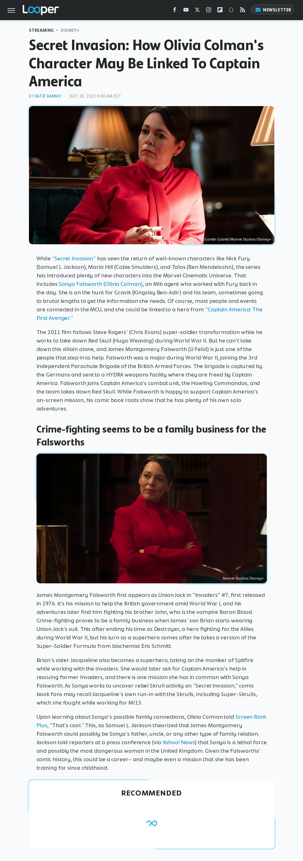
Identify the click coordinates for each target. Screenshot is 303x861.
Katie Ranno (48, 96)
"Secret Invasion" (74, 258)
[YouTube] (186, 11)
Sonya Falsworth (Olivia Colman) (101, 284)
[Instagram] (208, 11)
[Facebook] (174, 11)
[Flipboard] (220, 11)
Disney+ (70, 30)
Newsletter (273, 10)
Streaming (41, 30)
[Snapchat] (231, 11)
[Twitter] (197, 11)
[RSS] (242, 11)
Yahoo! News (178, 742)
